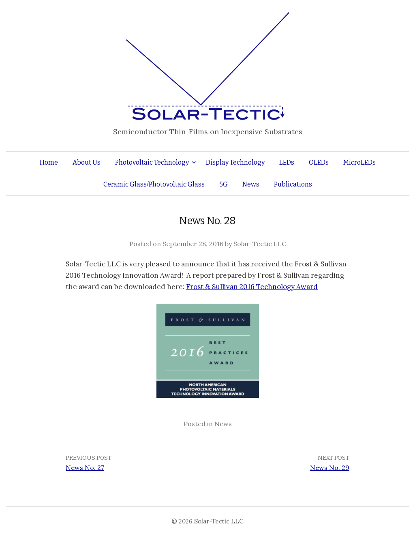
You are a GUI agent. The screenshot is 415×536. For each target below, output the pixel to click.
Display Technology (235, 162)
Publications (293, 184)
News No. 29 (329, 467)
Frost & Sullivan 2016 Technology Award (252, 286)
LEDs (286, 162)
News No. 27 (85, 467)
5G (223, 184)
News (250, 184)
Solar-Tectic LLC (259, 244)
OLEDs (319, 162)
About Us (87, 162)
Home (49, 162)
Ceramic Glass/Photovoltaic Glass (154, 184)
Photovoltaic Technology (152, 162)
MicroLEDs (359, 162)
